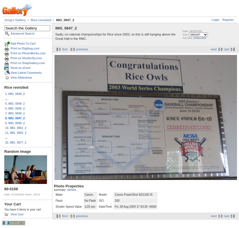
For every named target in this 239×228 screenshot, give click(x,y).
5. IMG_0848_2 (15, 103)
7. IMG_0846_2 (15, 113)
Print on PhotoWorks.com (28, 53)
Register (228, 19)
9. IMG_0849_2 (15, 123)
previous (82, 49)
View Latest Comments (26, 72)
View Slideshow (21, 77)
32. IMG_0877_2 (16, 142)
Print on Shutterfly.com (26, 58)
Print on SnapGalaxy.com (28, 63)
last (226, 49)
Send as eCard (20, 68)
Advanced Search (23, 33)
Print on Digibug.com (25, 48)
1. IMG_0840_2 (15, 94)
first (65, 49)
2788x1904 (199, 38)
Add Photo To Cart (23, 43)
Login (215, 19)
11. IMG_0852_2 (16, 132)
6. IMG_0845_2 (15, 108)
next (214, 49)
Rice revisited (41, 20)
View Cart (17, 214)
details (71, 189)
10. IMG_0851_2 (16, 128)
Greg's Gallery (15, 20)
